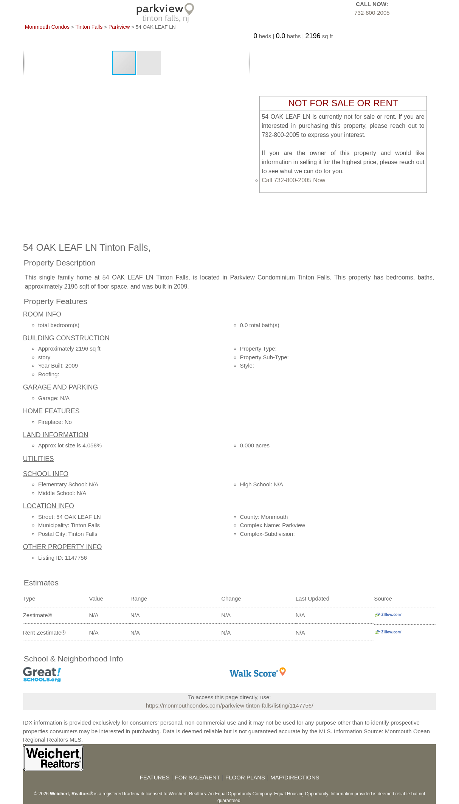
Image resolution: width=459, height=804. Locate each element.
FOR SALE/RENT (197, 777)
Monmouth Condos (47, 27)
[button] (149, 63)
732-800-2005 (371, 12)
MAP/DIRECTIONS (294, 777)
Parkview (119, 27)
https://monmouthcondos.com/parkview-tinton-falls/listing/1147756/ (229, 705)
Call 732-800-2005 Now (293, 180)
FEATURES (154, 777)
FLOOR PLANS (245, 777)
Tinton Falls (88, 27)
